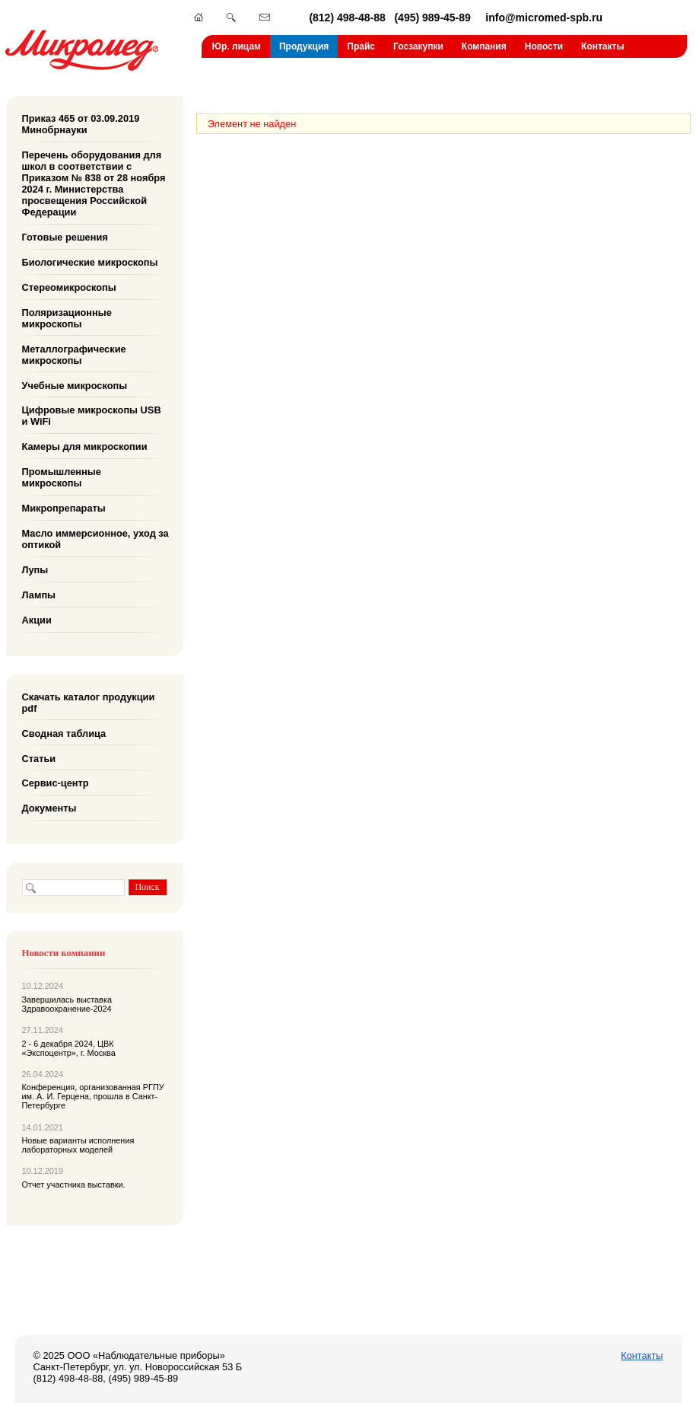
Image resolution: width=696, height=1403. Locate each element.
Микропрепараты (64, 508)
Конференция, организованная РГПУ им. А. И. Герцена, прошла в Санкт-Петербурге (93, 1096)
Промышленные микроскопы (61, 477)
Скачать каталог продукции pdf (88, 702)
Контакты (602, 46)
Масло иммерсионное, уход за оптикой (95, 539)
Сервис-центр (55, 783)
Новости (544, 46)
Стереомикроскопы (69, 287)
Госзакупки (418, 46)
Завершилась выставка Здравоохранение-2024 (67, 1004)
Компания (484, 46)
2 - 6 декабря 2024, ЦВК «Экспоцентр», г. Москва (69, 1048)
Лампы (39, 595)
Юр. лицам (236, 46)
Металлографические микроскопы (74, 354)
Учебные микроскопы (75, 385)
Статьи (39, 758)
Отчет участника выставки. (74, 1184)
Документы (49, 808)
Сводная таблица (64, 732)
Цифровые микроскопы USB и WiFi (91, 415)
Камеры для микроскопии (85, 446)
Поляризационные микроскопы (67, 318)
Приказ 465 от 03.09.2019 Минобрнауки (81, 124)
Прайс (361, 46)
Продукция (304, 46)
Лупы (35, 570)
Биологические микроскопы (90, 262)
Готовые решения (65, 237)
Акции (37, 620)
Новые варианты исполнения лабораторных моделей (78, 1145)
